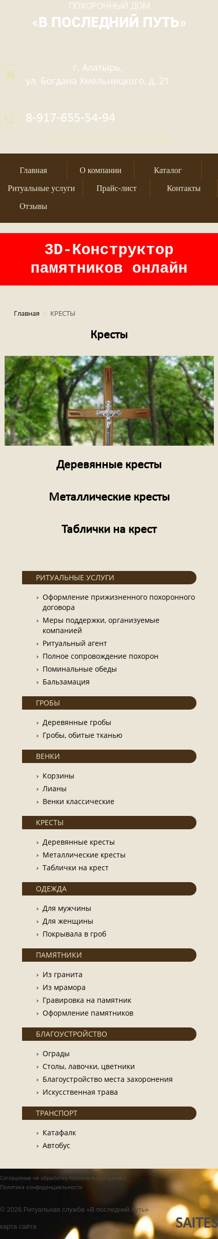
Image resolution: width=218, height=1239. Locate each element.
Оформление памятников (88, 1013)
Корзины (58, 775)
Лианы (55, 788)
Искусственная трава (80, 1092)
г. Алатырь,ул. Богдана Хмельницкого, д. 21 (97, 74)
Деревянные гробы (77, 722)
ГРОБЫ (48, 703)
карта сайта (18, 1226)
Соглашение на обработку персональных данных (63, 1178)
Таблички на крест (109, 530)
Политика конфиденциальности (41, 1188)
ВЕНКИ (48, 756)
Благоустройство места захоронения (108, 1079)
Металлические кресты (109, 497)
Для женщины (68, 921)
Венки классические (78, 801)
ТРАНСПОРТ (56, 1113)
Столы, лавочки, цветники (89, 1066)
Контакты (184, 188)
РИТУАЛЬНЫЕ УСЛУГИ (75, 577)
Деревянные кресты (109, 465)
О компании (101, 170)
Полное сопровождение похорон (100, 656)
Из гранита (63, 974)
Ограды (56, 1053)
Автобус (56, 1145)
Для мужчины (67, 908)
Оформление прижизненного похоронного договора (119, 602)
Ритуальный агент (75, 643)
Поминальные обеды (80, 669)
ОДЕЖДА (51, 888)
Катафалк (59, 1132)
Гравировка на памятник (87, 1000)
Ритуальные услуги (41, 188)
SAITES (196, 1224)
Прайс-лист (116, 188)
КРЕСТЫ (50, 822)
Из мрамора (64, 987)
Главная (33, 170)
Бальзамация (66, 682)
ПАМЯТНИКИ (59, 955)
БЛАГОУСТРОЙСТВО (71, 1034)
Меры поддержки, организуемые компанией (101, 625)
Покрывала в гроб (74, 934)
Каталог (168, 170)
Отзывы (33, 206)
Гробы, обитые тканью (83, 735)
